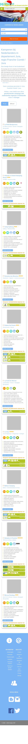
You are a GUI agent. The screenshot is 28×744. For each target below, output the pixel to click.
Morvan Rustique (9, 595)
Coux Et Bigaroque (7, 433)
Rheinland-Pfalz (11, 228)
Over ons (19, 666)
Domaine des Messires (11, 276)
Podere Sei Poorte (10, 325)
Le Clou (6, 432)
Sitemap (19, 675)
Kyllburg (5, 228)
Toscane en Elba (11, 179)
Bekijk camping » (7, 149)
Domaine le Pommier (10, 538)
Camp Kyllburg (9, 227)
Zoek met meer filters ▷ (7, 43)
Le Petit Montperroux (10, 124)
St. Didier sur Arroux (7, 126)
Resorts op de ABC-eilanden (9, 667)
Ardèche (14, 540)
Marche (12, 327)
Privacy (19, 673)
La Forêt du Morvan (10, 380)
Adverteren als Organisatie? (19, 656)
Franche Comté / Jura (14, 88)
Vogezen (11, 278)
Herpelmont (5, 278)
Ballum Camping (9, 486)
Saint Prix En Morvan (7, 597)
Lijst (4, 103)
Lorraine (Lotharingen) (19, 278)
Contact (19, 652)
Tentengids (9, 654)
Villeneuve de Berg (7, 540)
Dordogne (22, 433)
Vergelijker (10, 659)
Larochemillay (6, 382)
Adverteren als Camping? (19, 662)
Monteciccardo (6, 327)
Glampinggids (10, 652)
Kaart (12, 103)
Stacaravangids (10, 657)
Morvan (14, 126)
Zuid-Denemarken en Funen (13, 487)
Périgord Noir (15, 433)
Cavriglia (5, 179)
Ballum (4, 487)
